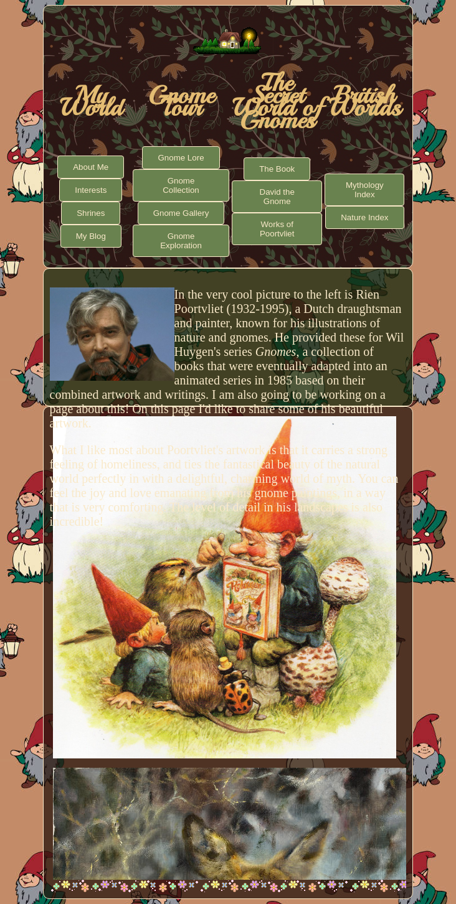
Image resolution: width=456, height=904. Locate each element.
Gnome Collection (181, 185)
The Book (277, 169)
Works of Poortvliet (277, 229)
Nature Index (364, 217)
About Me (90, 167)
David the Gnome (277, 196)
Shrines (91, 213)
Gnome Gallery (181, 213)
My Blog (91, 236)
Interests (91, 190)
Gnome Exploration (181, 240)
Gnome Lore (181, 157)
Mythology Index (365, 189)
